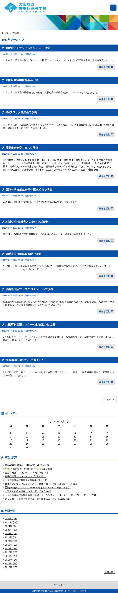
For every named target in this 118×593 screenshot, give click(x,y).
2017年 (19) (11, 552)
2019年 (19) (11, 544)
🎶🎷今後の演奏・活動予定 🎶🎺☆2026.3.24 (28, 469)
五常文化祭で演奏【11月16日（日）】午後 (28, 491)
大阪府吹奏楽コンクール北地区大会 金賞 (30, 324)
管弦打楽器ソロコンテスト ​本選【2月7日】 (27, 472)
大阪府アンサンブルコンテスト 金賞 (27, 48)
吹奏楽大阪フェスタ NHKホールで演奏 (29, 289)
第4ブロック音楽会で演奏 (21, 112)
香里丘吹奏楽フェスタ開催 (21, 147)
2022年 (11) (11, 533)
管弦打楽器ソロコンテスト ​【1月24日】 (25, 476)
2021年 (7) (10, 537)
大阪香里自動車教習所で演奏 (23, 253)
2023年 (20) (11, 530)
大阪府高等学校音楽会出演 (21, 80)
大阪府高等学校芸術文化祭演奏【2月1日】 (26, 480)
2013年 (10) (11, 567)
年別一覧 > (109, 572)
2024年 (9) (10, 526)
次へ (109, 399)
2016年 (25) (11, 556)
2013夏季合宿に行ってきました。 (26, 360)
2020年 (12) (11, 541)
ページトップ (60, 584)
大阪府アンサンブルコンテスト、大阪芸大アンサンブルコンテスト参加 (41, 483)
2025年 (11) (11, 522)
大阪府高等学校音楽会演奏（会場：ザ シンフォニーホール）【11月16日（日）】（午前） (52, 495)
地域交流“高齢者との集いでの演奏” (27, 221)
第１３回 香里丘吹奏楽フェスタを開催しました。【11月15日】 (38, 498)
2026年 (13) (11, 518)
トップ (5, 33)
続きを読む (104, 67)
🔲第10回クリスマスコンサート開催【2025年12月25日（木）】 (37, 487)
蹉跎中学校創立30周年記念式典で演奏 (28, 189)
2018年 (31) (11, 548)
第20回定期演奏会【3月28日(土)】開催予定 (27, 465)
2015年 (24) (11, 559)
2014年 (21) (11, 563)
